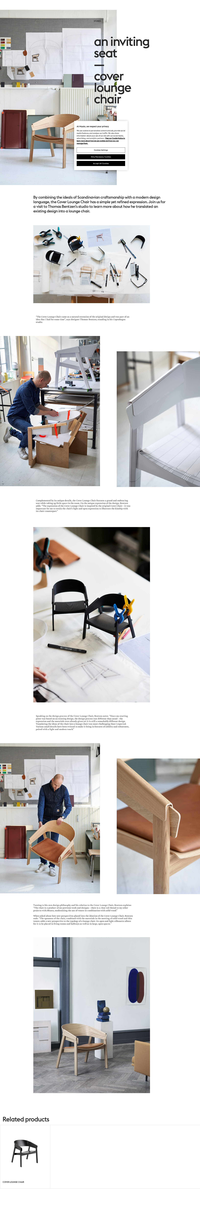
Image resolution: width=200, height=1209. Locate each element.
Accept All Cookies (101, 163)
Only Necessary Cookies (101, 157)
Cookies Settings (101, 150)
